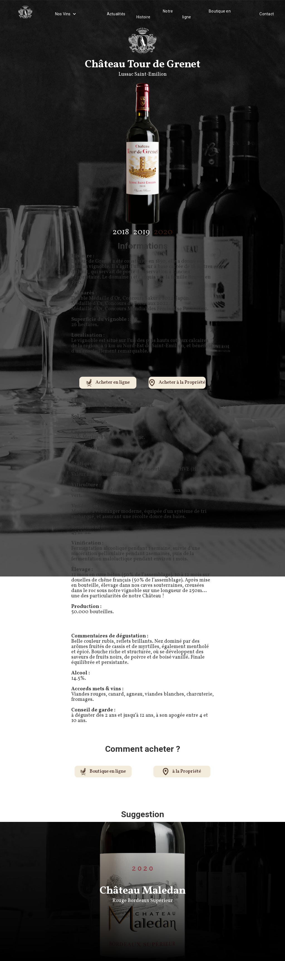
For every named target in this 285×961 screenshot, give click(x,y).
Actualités (116, 14)
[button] (65, 14)
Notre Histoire (154, 14)
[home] (25, 14)
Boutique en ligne (206, 14)
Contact (266, 14)
